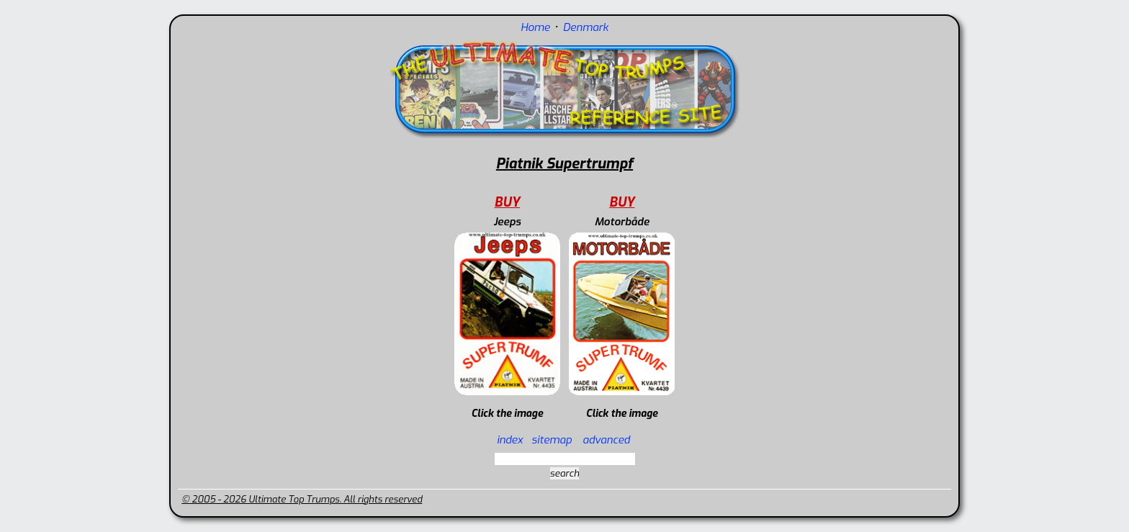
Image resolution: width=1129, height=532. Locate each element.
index (510, 440)
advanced (606, 440)
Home (535, 27)
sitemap (551, 440)
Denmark (585, 27)
